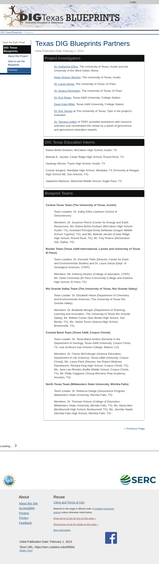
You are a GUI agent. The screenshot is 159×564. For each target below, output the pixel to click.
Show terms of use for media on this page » (75, 524)
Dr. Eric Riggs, (63, 97)
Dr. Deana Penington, (67, 90)
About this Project (18, 56)
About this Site (28, 503)
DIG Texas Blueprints (11, 32)
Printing (24, 513)
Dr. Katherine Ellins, (66, 66)
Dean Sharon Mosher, (67, 77)
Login (133, 2)
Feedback (25, 523)
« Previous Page (134, 428)
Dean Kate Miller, (65, 104)
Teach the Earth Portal (13, 42)
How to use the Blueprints (16, 63)
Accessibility (27, 508)
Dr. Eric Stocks (63, 111)
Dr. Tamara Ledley (65, 121)
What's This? (26, 550)
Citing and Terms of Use (68, 502)
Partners (12, 70)
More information (62, 530)
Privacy (24, 518)
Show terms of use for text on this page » (74, 518)
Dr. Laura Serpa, (64, 84)
